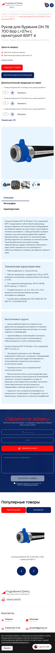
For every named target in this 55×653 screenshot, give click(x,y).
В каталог (38, 510)
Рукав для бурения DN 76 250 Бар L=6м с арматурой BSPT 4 (25, 109)
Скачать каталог (11, 600)
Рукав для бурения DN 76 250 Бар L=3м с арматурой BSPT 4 (25, 87)
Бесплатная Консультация (18, 75)
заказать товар (12, 67)
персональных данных (31, 485)
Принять (7, 648)
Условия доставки (7, 60)
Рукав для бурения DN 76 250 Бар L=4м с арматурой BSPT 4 (25, 98)
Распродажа (13, 510)
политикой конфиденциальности (15, 642)
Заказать (21, 93)
